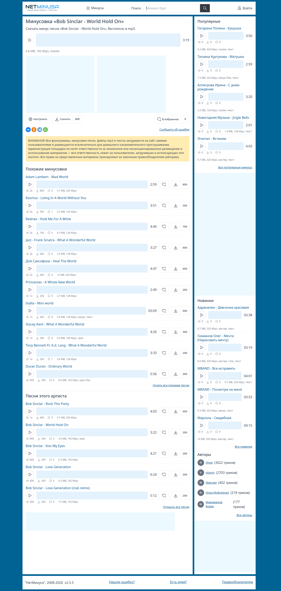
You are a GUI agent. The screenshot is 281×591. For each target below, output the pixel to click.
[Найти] (205, 8)
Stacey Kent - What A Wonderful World (55, 324)
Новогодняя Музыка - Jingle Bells (223, 118)
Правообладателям (237, 582)
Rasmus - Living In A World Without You (56, 198)
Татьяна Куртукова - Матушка (221, 57)
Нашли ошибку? (122, 582)
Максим (211, 482)
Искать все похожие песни (171, 385)
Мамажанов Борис (214, 504)
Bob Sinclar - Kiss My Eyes (45, 446)
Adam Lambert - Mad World (47, 177)
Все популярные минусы (235, 167)
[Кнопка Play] (30, 40)
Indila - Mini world (40, 303)
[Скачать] (67, 119)
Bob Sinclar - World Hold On (47, 425)
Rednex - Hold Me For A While (48, 219)
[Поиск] (172, 8)
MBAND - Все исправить (216, 368)
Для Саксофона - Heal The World (51, 261)
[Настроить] (38, 119)
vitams (210, 472)
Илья (209, 462)
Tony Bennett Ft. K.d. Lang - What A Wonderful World (66, 345)
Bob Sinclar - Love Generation (48, 467)
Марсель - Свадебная (214, 418)
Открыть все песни (176, 507)
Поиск (136, 8)
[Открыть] (180, 184)
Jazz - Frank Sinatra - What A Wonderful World (60, 240)
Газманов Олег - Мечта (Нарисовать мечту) (216, 338)
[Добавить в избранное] (171, 119)
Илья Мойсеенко (217, 493)
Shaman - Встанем (212, 139)
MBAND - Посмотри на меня (220, 389)
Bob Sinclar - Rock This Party (47, 404)
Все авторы (244, 515)
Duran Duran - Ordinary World (49, 366)
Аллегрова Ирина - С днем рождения (218, 87)
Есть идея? (178, 582)
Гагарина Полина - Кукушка (219, 28)
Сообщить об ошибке (174, 129)
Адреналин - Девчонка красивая (223, 307)
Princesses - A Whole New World (50, 282)
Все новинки (243, 447)
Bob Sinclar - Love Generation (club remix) (58, 488)
